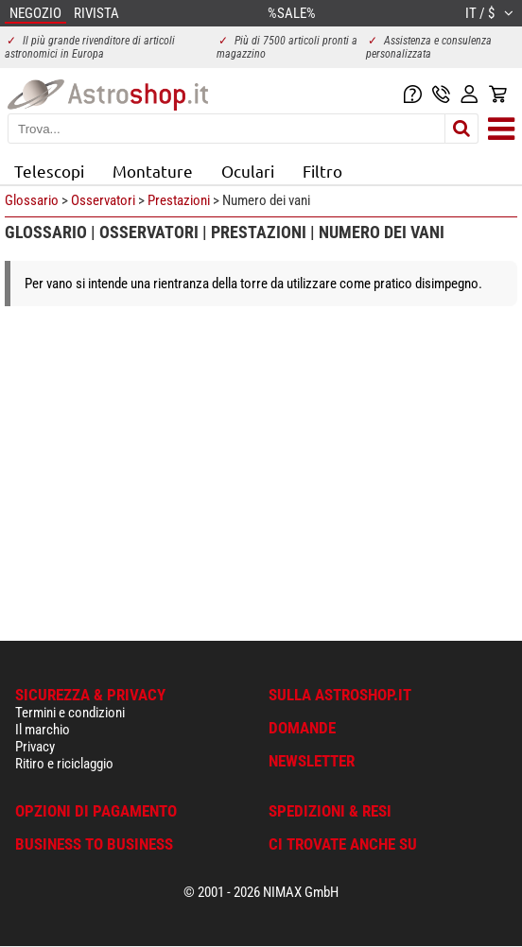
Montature (153, 171)
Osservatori (103, 200)
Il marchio (42, 729)
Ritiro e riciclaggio (64, 763)
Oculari (247, 171)
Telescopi (49, 171)
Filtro (322, 171)
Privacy (35, 746)
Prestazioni (179, 200)
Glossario (32, 200)
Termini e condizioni (70, 712)
